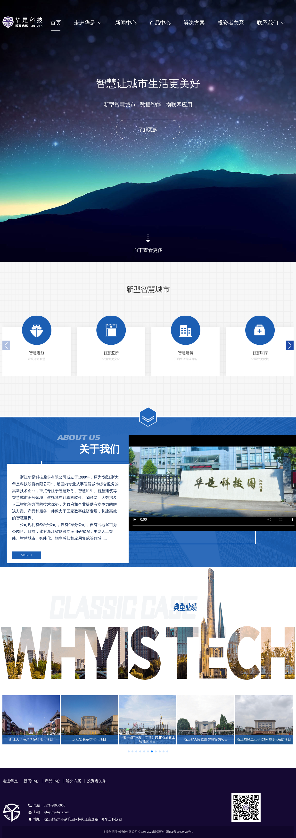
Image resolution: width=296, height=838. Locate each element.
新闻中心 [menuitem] (126, 23)
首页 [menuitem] (55, 23)
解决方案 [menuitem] (194, 23)
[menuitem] (88, 23)
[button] (290, 345)
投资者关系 (231, 23)
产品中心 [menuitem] (160, 23)
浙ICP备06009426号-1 (180, 831)
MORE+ (27, 555)
